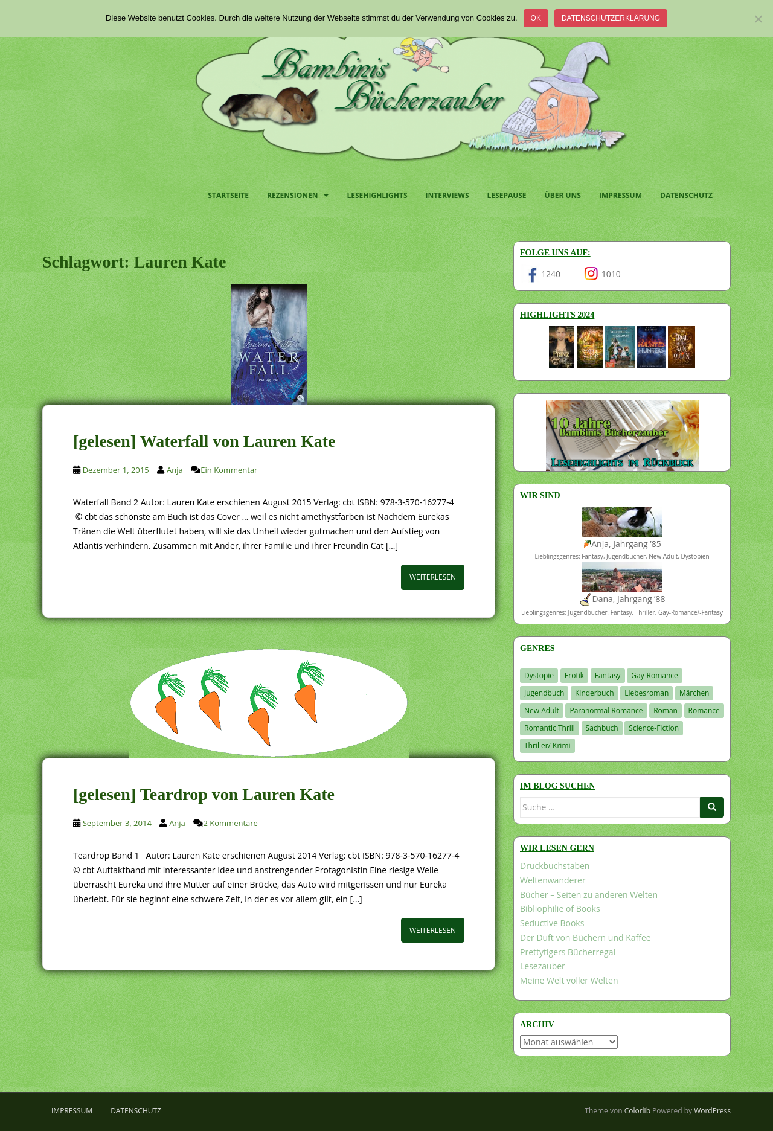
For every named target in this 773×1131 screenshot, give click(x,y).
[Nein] (758, 19)
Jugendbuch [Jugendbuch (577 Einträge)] (544, 693)
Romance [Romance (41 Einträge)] (704, 710)
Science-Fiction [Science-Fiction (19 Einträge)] (654, 728)
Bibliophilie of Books (560, 908)
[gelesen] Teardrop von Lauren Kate (204, 794)
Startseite (228, 195)
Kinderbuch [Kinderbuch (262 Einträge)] (594, 693)
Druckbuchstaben (554, 865)
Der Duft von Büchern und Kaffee (585, 937)
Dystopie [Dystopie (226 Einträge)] (539, 675)
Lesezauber (542, 966)
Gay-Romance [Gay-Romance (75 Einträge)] (654, 675)
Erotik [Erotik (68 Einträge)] (574, 675)
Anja (175, 469)
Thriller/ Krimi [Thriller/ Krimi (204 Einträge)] (547, 745)
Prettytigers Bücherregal (567, 952)
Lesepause (507, 195)
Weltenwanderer (553, 880)
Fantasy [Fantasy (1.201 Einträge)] (608, 675)
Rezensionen (292, 195)
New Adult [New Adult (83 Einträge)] (541, 710)
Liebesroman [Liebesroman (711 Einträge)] (646, 693)
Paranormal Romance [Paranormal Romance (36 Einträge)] (606, 710)
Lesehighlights (377, 195)
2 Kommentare (230, 823)
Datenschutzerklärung (611, 18)
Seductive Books (552, 923)
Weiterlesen (432, 577)
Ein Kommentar (228, 469)
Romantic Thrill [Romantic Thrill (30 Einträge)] (549, 728)
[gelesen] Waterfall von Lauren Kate (204, 441)
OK (536, 18)
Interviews (447, 195)
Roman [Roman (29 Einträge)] (665, 710)
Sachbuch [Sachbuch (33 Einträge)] (602, 728)
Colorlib (637, 1111)
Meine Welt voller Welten (569, 980)
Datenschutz (686, 195)
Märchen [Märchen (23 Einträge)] (694, 693)
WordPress (712, 1111)
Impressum (620, 195)
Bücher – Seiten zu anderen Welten (589, 894)
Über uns (563, 195)
